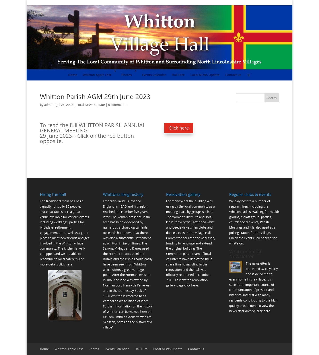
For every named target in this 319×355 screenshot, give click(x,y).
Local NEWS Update (205, 75)
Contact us (233, 75)
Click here (179, 128)
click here (65, 264)
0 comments (117, 105)
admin (48, 105)
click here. (191, 285)
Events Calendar (154, 75)
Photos (126, 75)
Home (72, 75)
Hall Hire (178, 75)
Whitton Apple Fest (97, 75)
